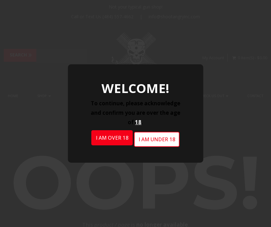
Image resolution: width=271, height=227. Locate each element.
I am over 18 (112, 137)
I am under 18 (157, 139)
